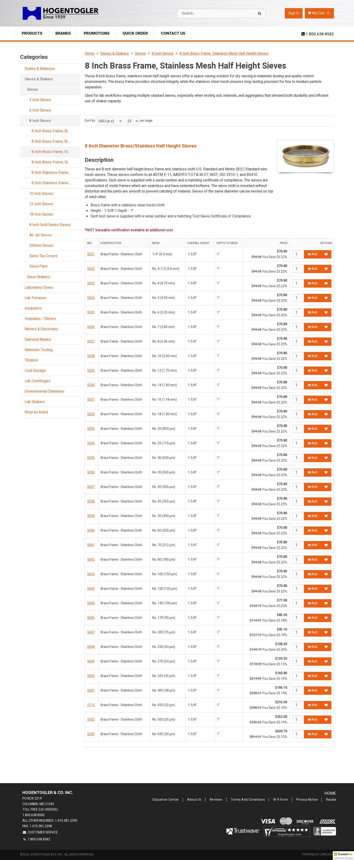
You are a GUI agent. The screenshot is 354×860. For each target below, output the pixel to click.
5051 (91, 690)
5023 (91, 283)
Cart (319, 13)
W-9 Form (280, 800)
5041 (91, 545)
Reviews (216, 800)
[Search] (260, 13)
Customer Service (40, 832)
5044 (91, 588)
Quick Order (135, 33)
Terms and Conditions (248, 800)
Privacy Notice (307, 800)
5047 (91, 632)
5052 (91, 719)
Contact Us (173, 33)
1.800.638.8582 (317, 34)
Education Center (166, 800)
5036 (91, 472)
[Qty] (298, 254)
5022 (91, 268)
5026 (91, 327)
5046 (91, 617)
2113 (91, 705)
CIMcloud (327, 854)
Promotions (97, 33)
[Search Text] (221, 13)
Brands (63, 33)
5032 (91, 414)
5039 (91, 516)
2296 (91, 734)
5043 (91, 574)
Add (312, 254)
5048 (91, 646)
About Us (194, 800)
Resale (331, 800)
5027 (91, 341)
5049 (91, 661)
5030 (91, 385)
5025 (91, 312)
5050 (91, 676)
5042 (91, 559)
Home (330, 793)
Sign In (293, 13)
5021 (91, 254)
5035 (91, 457)
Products (32, 33)
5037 (91, 486)
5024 (91, 297)
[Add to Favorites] (326, 254)
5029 (91, 370)
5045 (91, 603)
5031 (91, 399)
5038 (91, 501)
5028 (91, 356)
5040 (91, 530)
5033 (91, 428)
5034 (91, 443)
